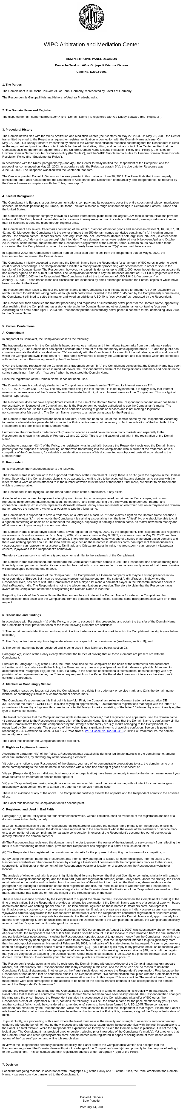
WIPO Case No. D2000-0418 (104, 731)
